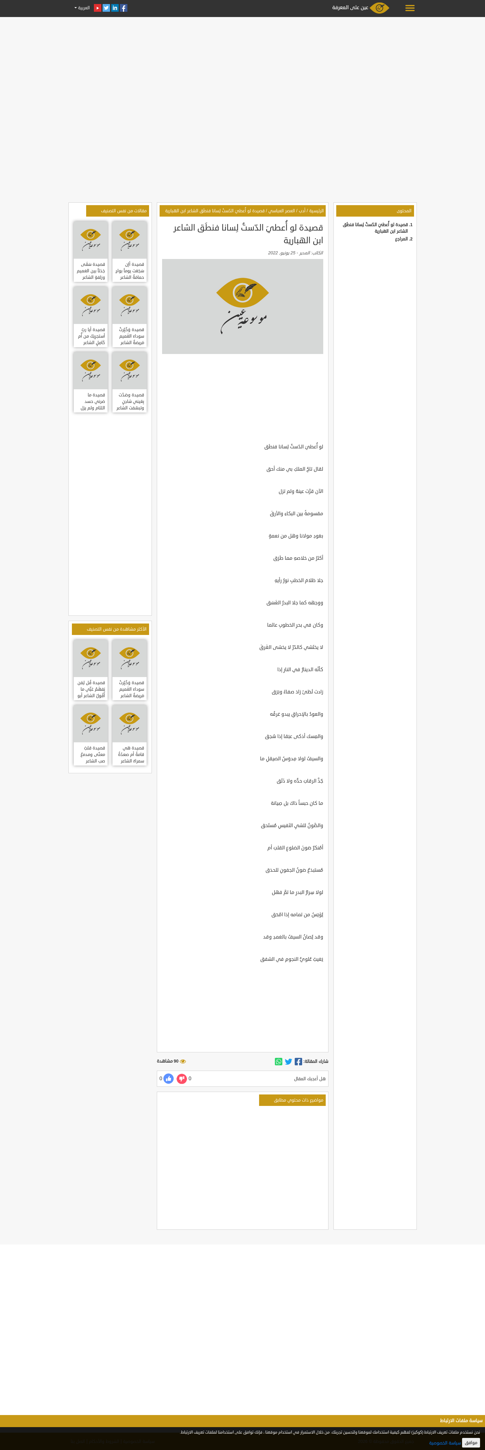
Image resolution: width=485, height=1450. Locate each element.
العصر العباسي (281, 211)
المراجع (401, 239)
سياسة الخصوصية (445, 1443)
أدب (302, 211)
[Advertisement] (243, 62)
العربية (83, 8)
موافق (471, 1443)
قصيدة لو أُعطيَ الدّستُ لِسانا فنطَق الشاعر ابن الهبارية (215, 211)
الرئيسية (316, 211)
